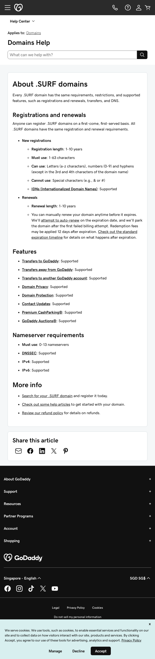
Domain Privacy (35, 286)
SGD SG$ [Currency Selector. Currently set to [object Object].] (140, 578)
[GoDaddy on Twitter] (43, 591)
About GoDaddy (17, 479)
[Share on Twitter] (54, 451)
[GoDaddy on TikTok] (31, 591)
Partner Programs (18, 516)
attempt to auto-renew (60, 220)
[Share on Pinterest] (66, 451)
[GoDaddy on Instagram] (19, 591)
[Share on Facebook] (30, 451)
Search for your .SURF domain (47, 396)
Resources (12, 504)
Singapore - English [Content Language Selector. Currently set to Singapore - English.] (23, 578)
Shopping (12, 541)
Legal (55, 607)
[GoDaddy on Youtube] (55, 591)
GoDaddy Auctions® (39, 321)
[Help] (127, 7)
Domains (33, 33)
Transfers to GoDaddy (40, 261)
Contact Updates (36, 304)
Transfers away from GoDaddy (47, 269)
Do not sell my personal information (77, 616)
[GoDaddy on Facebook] (7, 591)
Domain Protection (37, 295)
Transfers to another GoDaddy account (54, 278)
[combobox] (72, 55)
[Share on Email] (18, 451)
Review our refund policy (42, 413)
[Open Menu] (6, 7)
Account (11, 528)
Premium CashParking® (42, 312)
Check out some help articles (46, 404)
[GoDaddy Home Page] (23, 558)
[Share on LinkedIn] (42, 451)
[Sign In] (138, 7)
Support (10, 491)
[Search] (142, 55)
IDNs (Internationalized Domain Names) (64, 189)
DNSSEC (29, 353)
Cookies (97, 607)
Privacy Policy (76, 607)
